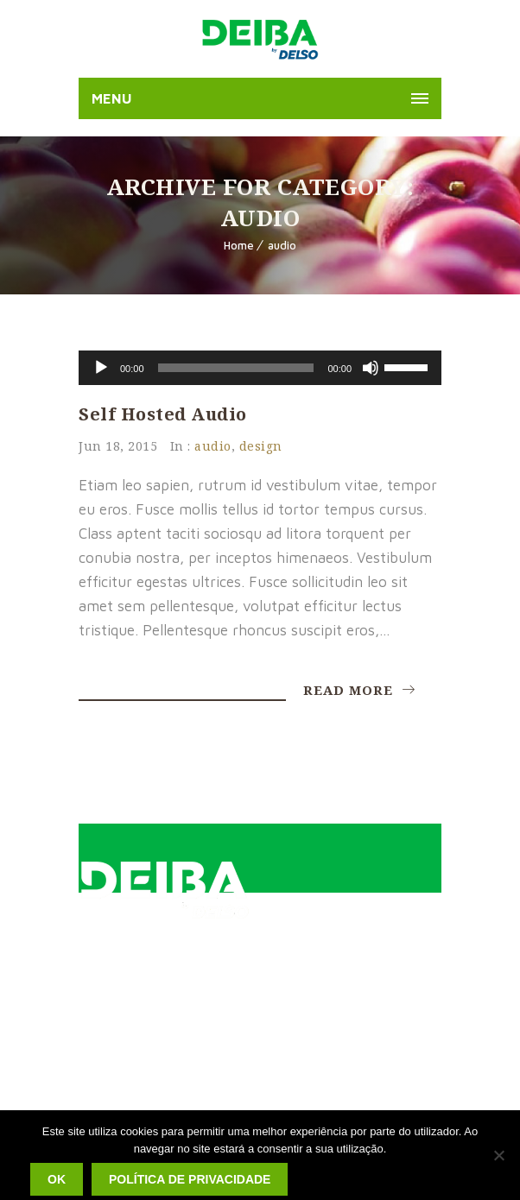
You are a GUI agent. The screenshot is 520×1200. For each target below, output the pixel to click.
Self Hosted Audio (163, 414)
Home (239, 245)
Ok (57, 1179)
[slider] (236, 367)
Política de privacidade (189, 1179)
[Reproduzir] (101, 367)
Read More (359, 689)
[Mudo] (370, 367)
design (260, 446)
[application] (260, 368)
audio (282, 245)
